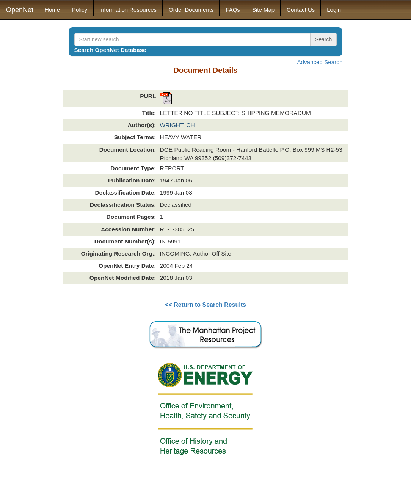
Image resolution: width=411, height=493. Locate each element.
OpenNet (19, 10)
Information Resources (128, 9)
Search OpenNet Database (110, 50)
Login (334, 9)
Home (52, 9)
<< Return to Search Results (205, 304)
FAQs (233, 9)
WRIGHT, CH (177, 125)
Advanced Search (319, 62)
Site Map (263, 9)
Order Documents (191, 9)
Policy (79, 9)
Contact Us (301, 9)
